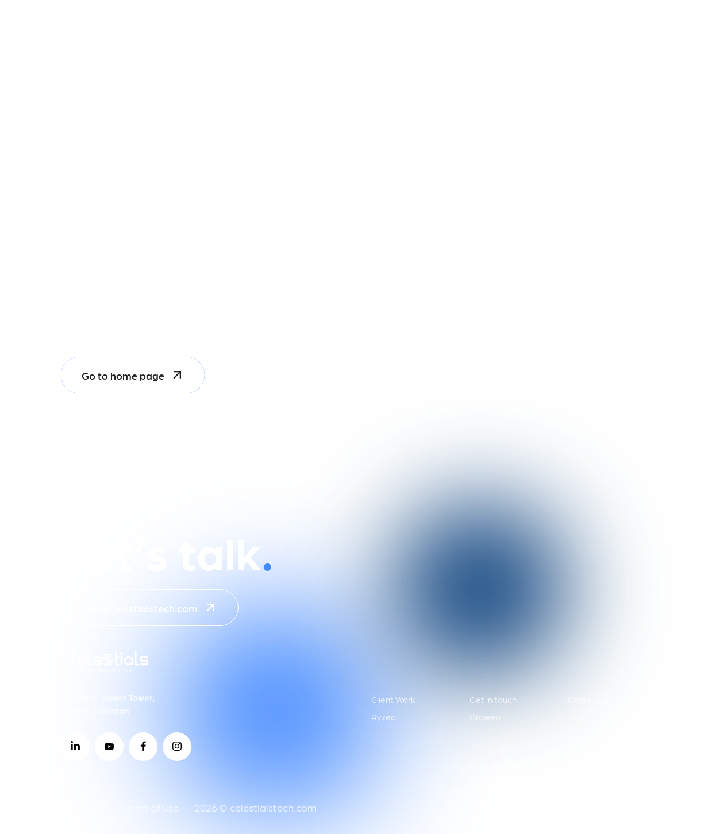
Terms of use (150, 807)
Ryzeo (383, 717)
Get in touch (493, 699)
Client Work (393, 699)
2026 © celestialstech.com (255, 807)
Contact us (589, 699)
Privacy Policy (72, 807)
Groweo (485, 717)
